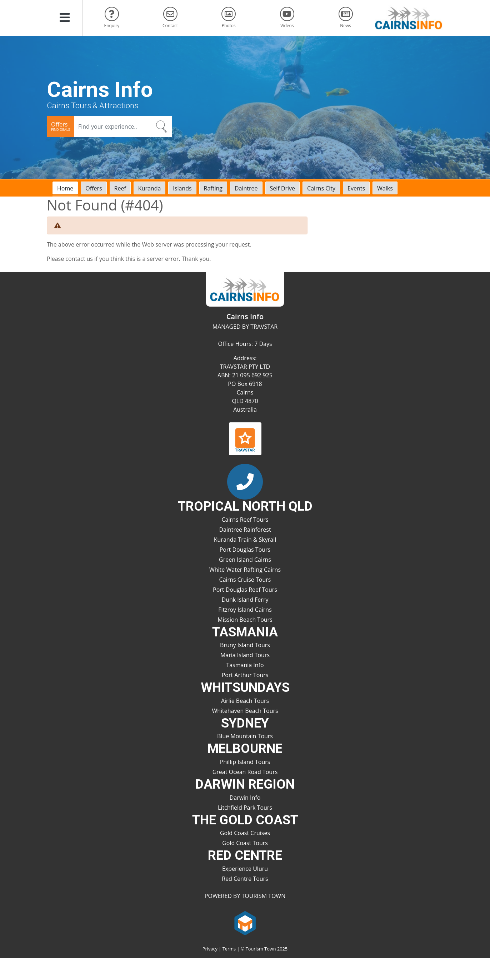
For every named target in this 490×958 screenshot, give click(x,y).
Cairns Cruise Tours (245, 580)
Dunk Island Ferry (245, 600)
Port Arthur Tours (245, 675)
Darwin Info (245, 797)
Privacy (210, 948)
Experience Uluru (245, 869)
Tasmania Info (245, 665)
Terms (229, 948)
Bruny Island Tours (245, 645)
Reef (120, 188)
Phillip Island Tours (245, 762)
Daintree (246, 188)
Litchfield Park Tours (245, 807)
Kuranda (149, 188)
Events (356, 188)
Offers (93, 188)
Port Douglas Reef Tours (245, 590)
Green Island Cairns (245, 560)
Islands (182, 188)
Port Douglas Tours (245, 550)
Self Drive (282, 188)
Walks (385, 188)
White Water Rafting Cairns (245, 570)
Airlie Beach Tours (245, 701)
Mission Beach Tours (245, 620)
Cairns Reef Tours (245, 519)
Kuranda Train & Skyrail (245, 539)
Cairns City (321, 188)
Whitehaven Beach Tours (245, 711)
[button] (65, 18)
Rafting (213, 188)
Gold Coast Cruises (245, 833)
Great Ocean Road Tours (245, 772)
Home (65, 188)
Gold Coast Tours (245, 843)
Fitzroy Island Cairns (245, 610)
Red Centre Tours (245, 879)
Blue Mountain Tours (245, 736)
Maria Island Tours (245, 655)
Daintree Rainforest (245, 529)
